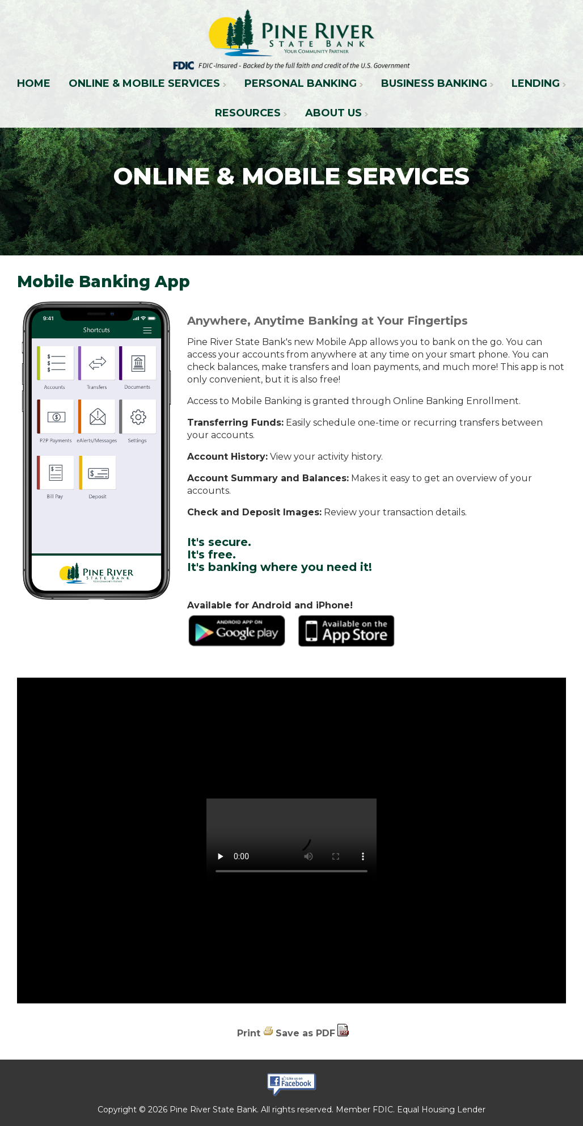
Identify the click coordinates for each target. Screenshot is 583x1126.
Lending (536, 83)
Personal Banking (300, 83)
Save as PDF (305, 1033)
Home (33, 83)
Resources (248, 113)
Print (248, 1033)
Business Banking (434, 83)
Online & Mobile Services (144, 83)
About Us (333, 113)
